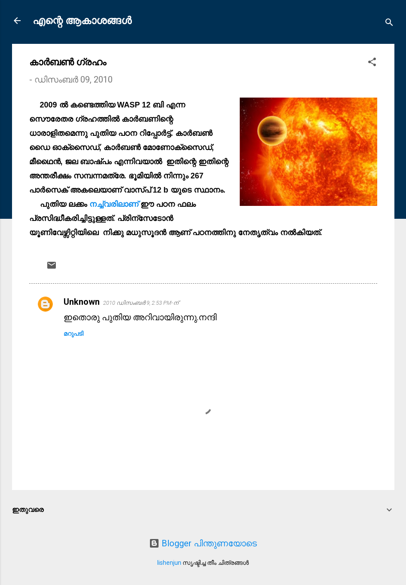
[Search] (389, 23)
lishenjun (169, 562)
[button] (372, 63)
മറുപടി (73, 333)
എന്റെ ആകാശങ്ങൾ (82, 21)
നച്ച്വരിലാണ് (114, 204)
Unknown (82, 302)
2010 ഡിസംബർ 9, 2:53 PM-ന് (140, 303)
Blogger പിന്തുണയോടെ (203, 543)
